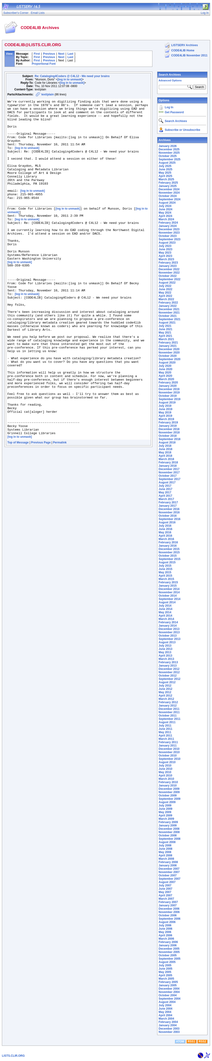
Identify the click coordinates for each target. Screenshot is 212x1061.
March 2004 (166, 1018)
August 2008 (167, 842)
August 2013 (167, 642)
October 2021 (168, 316)
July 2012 (165, 685)
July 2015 (165, 565)
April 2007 (165, 895)
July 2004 (165, 1005)
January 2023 (168, 266)
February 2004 (168, 1022)
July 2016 (165, 525)
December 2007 (169, 868)
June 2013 (165, 649)
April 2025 (165, 176)
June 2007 (165, 888)
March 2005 (166, 978)
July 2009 (165, 805)
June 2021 (165, 329)
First (37, 53)
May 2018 (165, 452)
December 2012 (169, 669)
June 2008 (165, 848)
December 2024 (169, 189)
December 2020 (169, 349)
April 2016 (165, 535)
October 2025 (168, 156)
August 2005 (167, 962)
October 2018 (168, 435)
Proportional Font (44, 63)
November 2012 (169, 672)
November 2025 (169, 152)
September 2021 (169, 319)
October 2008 (168, 835)
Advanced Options (170, 80)
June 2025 (165, 169)
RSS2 (202, 1041)
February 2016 (168, 542)
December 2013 (169, 629)
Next (61, 53)
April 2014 (165, 615)
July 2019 (165, 406)
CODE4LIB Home (182, 50)
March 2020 (166, 379)
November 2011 (169, 712)
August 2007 (167, 882)
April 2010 (165, 775)
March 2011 (166, 739)
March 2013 (166, 659)
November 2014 (169, 592)
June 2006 (165, 928)
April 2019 (165, 416)
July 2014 (165, 605)
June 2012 (165, 689)
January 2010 (168, 785)
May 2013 (165, 652)
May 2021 (165, 332)
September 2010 (169, 759)
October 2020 (168, 356)
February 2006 (168, 942)
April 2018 (165, 455)
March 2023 (166, 259)
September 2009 (169, 799)
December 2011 (169, 709)
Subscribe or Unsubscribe (182, 130)
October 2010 (168, 755)
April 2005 (165, 975)
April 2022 (165, 296)
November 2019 (169, 392)
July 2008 (165, 845)
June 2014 (165, 609)
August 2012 (167, 682)
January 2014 (168, 625)
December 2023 (169, 229)
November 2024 (169, 192)
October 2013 (168, 635)
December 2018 (169, 429)
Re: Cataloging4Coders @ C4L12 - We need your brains (72, 76)
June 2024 (165, 209)
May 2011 (165, 732)
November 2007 (169, 872)
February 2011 (168, 742)
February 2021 (168, 342)
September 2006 (169, 918)
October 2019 (168, 396)
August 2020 (167, 362)
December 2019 (169, 389)
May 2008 (165, 852)
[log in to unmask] (69, 79)
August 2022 (167, 282)
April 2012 (165, 695)
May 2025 (165, 172)
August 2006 (167, 922)
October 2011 (168, 715)
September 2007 (169, 878)
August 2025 (167, 162)
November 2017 (169, 472)
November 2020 (169, 352)
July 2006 (165, 925)
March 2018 (166, 459)
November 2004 (169, 992)
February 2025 (168, 182)
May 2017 (165, 492)
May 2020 (165, 372)
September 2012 (169, 679)
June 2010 (165, 769)
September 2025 (169, 159)
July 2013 (165, 645)
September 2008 (169, 838)
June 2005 (165, 968)
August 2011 (167, 722)
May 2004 (165, 1012)
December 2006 (169, 908)
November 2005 (169, 952)
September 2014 (169, 599)
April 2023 (165, 256)
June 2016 (165, 529)
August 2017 (167, 482)
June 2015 (165, 569)
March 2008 (166, 858)
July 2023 (165, 246)
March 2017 (166, 499)
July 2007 (165, 885)
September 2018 (169, 439)
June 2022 (165, 289)
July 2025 (165, 166)
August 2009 (167, 802)
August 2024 (167, 202)
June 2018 (165, 449)
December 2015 (169, 549)
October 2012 (168, 675)
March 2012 (166, 699)
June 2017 (165, 489)
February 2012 (168, 702)
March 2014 (166, 619)
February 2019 (168, 422)
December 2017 (169, 469)
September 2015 (169, 559)
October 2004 (168, 995)
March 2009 (166, 818)
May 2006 (165, 932)
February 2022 (168, 302)
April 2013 (165, 655)
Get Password (174, 112)
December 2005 (169, 948)
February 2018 (168, 462)
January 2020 (168, 386)
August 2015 (167, 562)
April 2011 (165, 735)
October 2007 (168, 875)
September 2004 (169, 998)
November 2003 (169, 1032)
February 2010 (168, 782)
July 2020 (165, 366)
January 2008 (168, 865)
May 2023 (165, 252)
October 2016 (168, 515)
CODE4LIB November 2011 (189, 55)
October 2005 (168, 955)
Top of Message (18, 509)
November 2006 (169, 912)
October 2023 (168, 236)
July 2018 (165, 445)
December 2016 (169, 509)
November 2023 (169, 232)
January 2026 (168, 146)
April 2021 (165, 336)
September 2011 (169, 719)
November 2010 (169, 752)
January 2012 (168, 705)
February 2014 (168, 622)
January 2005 (168, 985)
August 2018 (167, 442)
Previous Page (41, 509)
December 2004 (169, 988)
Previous (49, 53)
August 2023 (167, 242)
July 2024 (165, 206)
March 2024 (166, 219)
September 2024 (169, 199)
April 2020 (165, 376)
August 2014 (167, 602)
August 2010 (167, 762)
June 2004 (165, 1008)
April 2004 (165, 1015)
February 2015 (168, 582)
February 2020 (168, 382)
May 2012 (165, 692)
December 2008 (169, 828)
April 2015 (165, 575)
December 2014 (169, 589)
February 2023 (168, 262)
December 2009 (169, 789)
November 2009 (169, 792)
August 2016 (167, 522)
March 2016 (166, 539)
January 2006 (168, 945)
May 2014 (165, 612)
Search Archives (170, 74)
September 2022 (169, 279)
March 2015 (166, 579)
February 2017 (168, 502)
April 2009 (165, 815)
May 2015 (165, 572)
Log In (169, 107)
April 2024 (165, 216)
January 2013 (168, 665)
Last (70, 53)
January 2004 (168, 1025)
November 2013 (169, 632)
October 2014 (168, 595)
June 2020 (165, 369)
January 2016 (168, 545)
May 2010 (165, 772)
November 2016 (169, 512)
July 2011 (165, 725)
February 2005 (168, 982)
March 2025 (166, 179)
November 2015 (169, 552)
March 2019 (166, 419)
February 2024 (168, 222)
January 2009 (168, 825)
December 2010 (169, 749)
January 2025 (168, 186)
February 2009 (168, 822)
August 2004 (167, 1002)
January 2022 (168, 306)
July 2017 (165, 485)
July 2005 (165, 965)
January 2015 (168, 585)
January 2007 (168, 905)
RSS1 (191, 1041)
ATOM (180, 1041)
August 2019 (167, 402)
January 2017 (168, 505)
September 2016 (169, 519)
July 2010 (165, 765)
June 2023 (165, 249)
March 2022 (166, 299)
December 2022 (169, 269)
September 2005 (169, 958)
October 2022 (168, 276)
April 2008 (165, 855)
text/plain (47, 94)
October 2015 (168, 555)
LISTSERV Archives (184, 45)
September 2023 (169, 239)
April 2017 (165, 495)
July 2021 (165, 326)
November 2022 (169, 272)
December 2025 (169, 149)
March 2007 (166, 898)
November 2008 (169, 832)
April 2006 (165, 935)
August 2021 (167, 322)
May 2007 (165, 892)
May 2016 (165, 532)
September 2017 (169, 479)
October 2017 (168, 475)
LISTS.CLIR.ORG (13, 1055)
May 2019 (165, 412)
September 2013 (169, 639)
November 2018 (169, 432)
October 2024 (168, 196)
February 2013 (168, 662)
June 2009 (165, 808)
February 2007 (168, 902)
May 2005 (165, 972)
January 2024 (168, 226)
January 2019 (168, 425)
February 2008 (168, 862)
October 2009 (168, 795)
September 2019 (169, 399)
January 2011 (168, 745)
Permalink (59, 509)
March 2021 (166, 339)
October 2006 (168, 915)
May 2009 (165, 812)
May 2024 (165, 212)
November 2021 (169, 312)
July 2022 (165, 286)
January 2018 (168, 465)
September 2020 (169, 359)
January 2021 (168, 346)
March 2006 (166, 938)
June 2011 (165, 729)
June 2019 (165, 409)
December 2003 (169, 1028)
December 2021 (169, 309)
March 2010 (166, 779)
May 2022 (165, 292)
